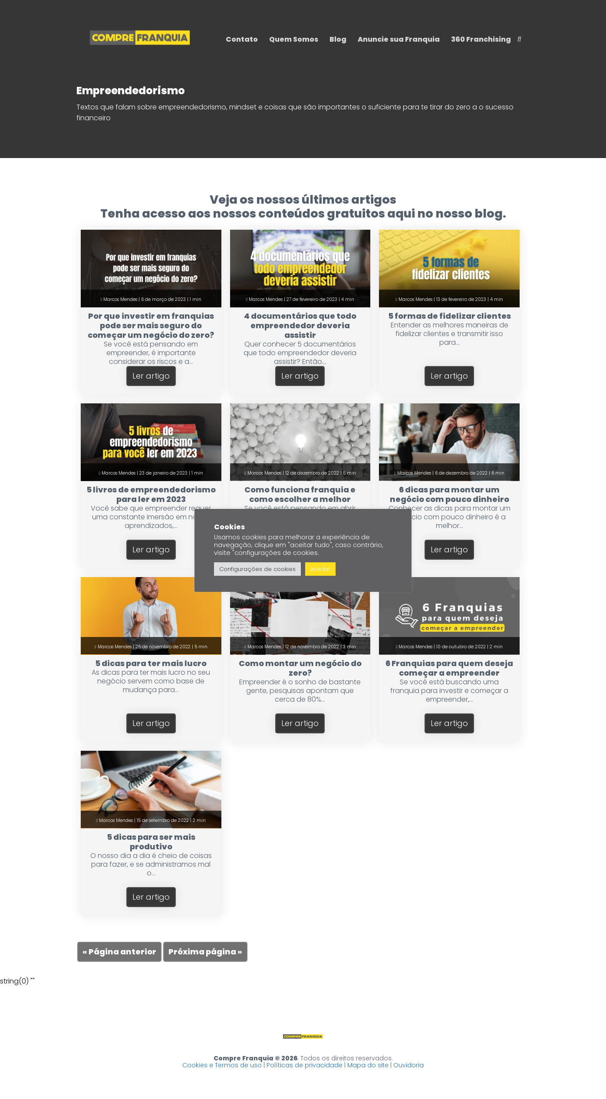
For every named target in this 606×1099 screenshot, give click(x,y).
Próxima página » (205, 951)
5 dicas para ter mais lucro (151, 663)
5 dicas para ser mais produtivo (151, 842)
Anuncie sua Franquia (399, 39)
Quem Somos (293, 39)
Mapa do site (368, 1065)
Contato (242, 39)
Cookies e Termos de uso (222, 1065)
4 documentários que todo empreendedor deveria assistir (300, 325)
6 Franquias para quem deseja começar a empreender (449, 668)
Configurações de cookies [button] (257, 569)
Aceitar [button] (320, 569)
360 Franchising (481, 39)
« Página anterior (119, 951)
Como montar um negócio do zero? (300, 668)
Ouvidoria (408, 1065)
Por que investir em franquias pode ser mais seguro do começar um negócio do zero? (151, 325)
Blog (337, 39)
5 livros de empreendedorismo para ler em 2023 (151, 494)
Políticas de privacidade (305, 1065)
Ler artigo (151, 375)
